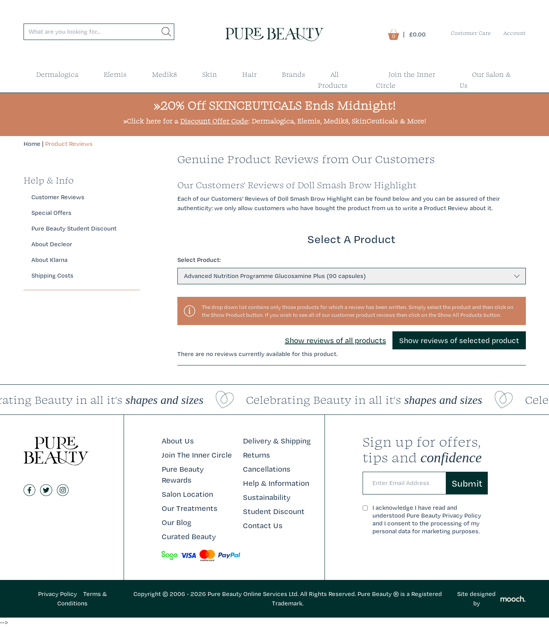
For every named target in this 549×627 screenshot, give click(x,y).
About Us (178, 441)
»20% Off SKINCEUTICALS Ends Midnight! (274, 105)
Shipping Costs (52, 275)
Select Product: (199, 260)
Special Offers (51, 213)
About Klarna (49, 260)
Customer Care (471, 32)
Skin (209, 74)
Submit (467, 483)
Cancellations (266, 469)
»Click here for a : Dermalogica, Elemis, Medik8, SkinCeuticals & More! (274, 120)
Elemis (115, 74)
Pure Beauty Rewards (183, 474)
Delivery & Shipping (277, 441)
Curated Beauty (189, 536)
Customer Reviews (57, 197)
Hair (249, 74)
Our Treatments (189, 508)
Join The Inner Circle (197, 455)
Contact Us (263, 525)
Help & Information (276, 483)
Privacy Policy (57, 594)
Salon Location (187, 494)
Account (514, 32)
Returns (256, 455)
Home (32, 144)
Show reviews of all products (335, 340)
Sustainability (266, 497)
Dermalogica (57, 74)
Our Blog (177, 522)
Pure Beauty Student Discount (74, 228)
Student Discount (274, 511)
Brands (293, 74)
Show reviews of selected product (459, 340)
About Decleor (51, 244)
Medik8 (164, 74)
